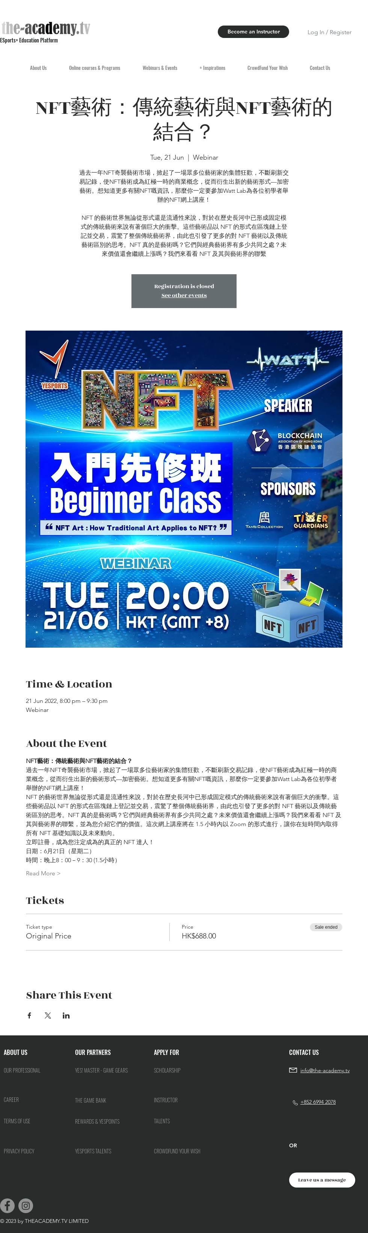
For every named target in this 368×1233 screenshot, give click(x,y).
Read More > (43, 873)
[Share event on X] (47, 1015)
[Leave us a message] (322, 1180)
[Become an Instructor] (253, 32)
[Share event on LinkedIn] (66, 1015)
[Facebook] (7, 1205)
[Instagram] (25, 1205)
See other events (184, 295)
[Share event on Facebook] (29, 1015)
